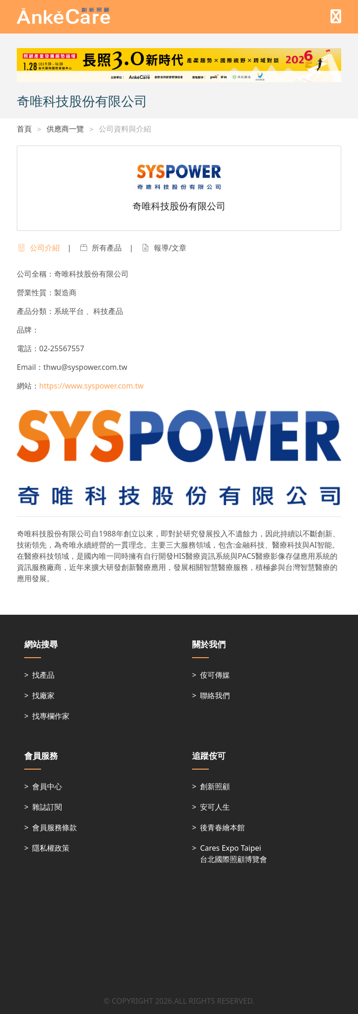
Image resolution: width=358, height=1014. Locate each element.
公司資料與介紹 (125, 129)
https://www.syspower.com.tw (91, 386)
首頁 (24, 129)
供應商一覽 (65, 129)
